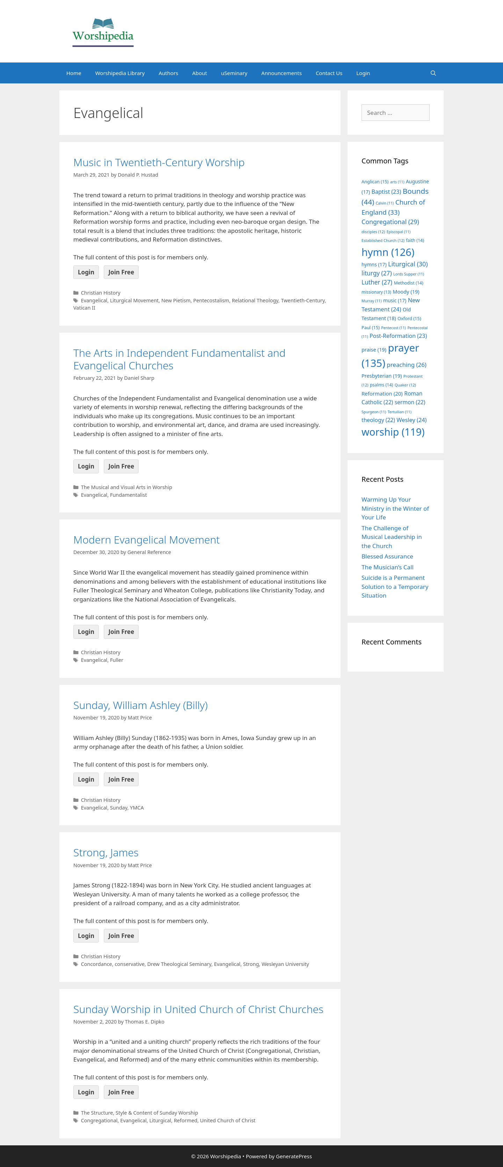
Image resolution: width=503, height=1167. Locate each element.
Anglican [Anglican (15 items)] (375, 181)
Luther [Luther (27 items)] (377, 282)
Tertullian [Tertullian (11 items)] (399, 411)
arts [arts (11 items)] (397, 181)
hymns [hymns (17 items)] (374, 264)
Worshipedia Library (120, 72)
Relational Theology (255, 300)
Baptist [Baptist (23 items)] (386, 191)
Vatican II (84, 307)
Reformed (185, 1120)
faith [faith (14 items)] (415, 240)
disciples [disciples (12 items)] (373, 231)
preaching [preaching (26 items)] (407, 365)
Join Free (121, 272)
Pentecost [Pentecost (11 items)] (393, 327)
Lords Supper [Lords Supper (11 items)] (408, 274)
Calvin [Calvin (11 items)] (385, 203)
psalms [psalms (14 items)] (381, 385)
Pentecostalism (211, 300)
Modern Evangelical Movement (146, 539)
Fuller (116, 660)
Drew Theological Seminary (179, 964)
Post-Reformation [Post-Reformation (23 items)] (398, 336)
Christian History (101, 292)
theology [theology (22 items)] (378, 420)
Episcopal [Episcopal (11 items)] (399, 231)
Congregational (99, 1120)
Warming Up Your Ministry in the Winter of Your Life (395, 508)
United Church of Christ (228, 1120)
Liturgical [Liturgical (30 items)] (408, 264)
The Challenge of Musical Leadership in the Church (392, 537)
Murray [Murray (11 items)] (372, 300)
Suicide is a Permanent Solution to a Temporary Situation (395, 586)
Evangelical (94, 300)
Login (363, 72)
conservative (129, 964)
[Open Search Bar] (433, 72)
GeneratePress (294, 1156)
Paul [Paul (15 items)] (371, 327)
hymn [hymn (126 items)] (388, 252)
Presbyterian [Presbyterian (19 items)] (382, 375)
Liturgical (160, 1120)
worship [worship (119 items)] (393, 431)
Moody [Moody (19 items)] (406, 291)
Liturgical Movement (134, 300)
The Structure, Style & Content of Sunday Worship (139, 1112)
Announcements (281, 72)
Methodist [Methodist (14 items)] (408, 283)
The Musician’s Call (388, 567)
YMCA (137, 807)
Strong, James (106, 852)
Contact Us (329, 72)
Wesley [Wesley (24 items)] (411, 420)
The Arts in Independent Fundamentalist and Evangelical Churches (179, 359)
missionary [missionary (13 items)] (376, 292)
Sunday (118, 807)
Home (73, 72)
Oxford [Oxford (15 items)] (409, 318)
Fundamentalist (128, 495)
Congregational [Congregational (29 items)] (390, 221)
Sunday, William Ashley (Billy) (140, 705)
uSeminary (234, 72)
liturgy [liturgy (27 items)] (377, 273)
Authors (168, 72)
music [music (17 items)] (394, 300)
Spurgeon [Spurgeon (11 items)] (374, 411)
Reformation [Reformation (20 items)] (382, 393)
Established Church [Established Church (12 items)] (383, 240)
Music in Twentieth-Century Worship (159, 162)
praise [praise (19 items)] (374, 349)
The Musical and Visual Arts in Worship (126, 487)
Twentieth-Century (303, 300)
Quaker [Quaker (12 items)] (405, 384)
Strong (251, 964)
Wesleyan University (285, 964)
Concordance (96, 964)
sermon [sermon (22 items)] (410, 402)
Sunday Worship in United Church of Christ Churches (198, 1009)
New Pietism (176, 300)
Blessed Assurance (387, 556)
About (199, 72)
